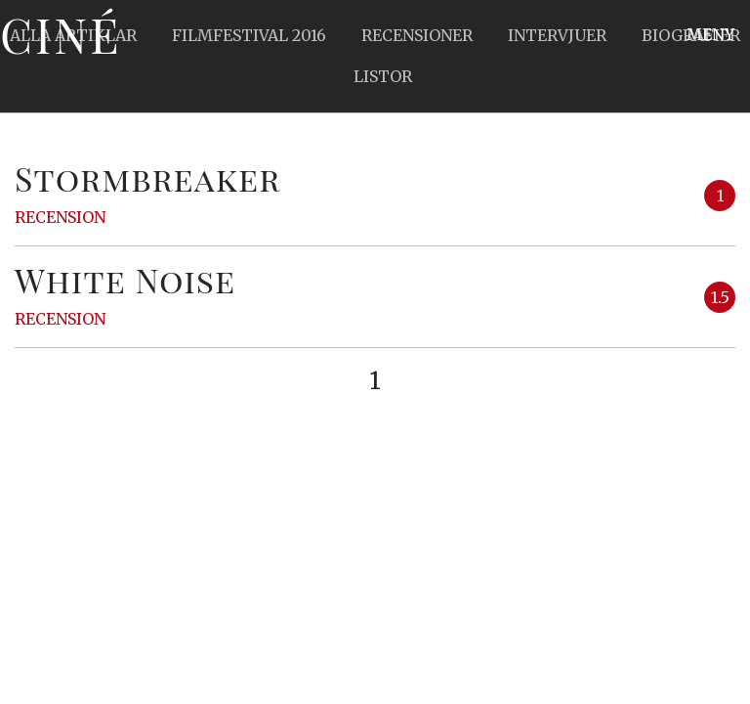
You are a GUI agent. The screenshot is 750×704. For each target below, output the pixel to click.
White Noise (125, 279)
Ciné (60, 34)
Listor (383, 76)
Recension (60, 217)
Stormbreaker (147, 177)
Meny (710, 34)
